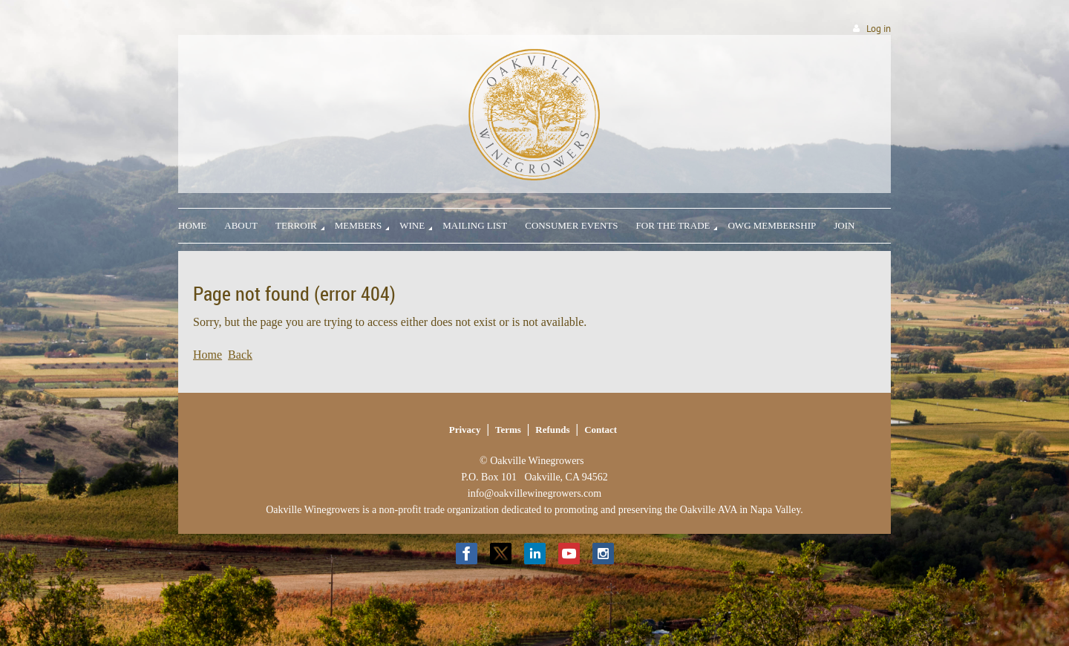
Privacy (465, 429)
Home (207, 354)
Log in (878, 28)
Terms (508, 429)
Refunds (552, 429)
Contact (600, 429)
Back (240, 354)
